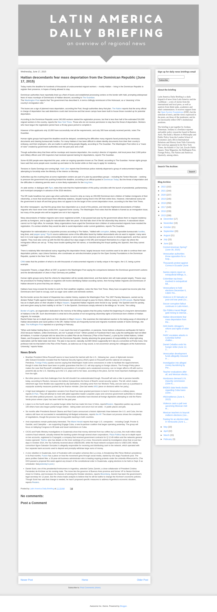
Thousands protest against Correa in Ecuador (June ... (175, 265)
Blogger (123, 606)
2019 (163, 199)
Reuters (109, 404)
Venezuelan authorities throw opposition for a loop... (174, 256)
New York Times (65, 122)
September (169, 231)
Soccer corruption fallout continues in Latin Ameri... (176, 304)
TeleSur (44, 440)
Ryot (51, 188)
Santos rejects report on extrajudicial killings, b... (175, 273)
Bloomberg (105, 474)
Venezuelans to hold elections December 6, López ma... (174, 290)
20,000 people (126, 300)
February (168, 439)
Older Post (142, 580)
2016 (163, 211)
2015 (163, 215)
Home (85, 580)
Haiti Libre (64, 169)
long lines (88, 182)
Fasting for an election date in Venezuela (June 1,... (176, 420)
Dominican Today (111, 179)
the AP (98, 414)
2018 (163, 203)
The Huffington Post (34, 324)
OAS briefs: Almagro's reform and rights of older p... (176, 328)
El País (35, 394)
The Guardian (89, 97)
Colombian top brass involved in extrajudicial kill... (175, 281)
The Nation (117, 108)
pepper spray (39, 234)
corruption (105, 231)
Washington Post (32, 100)
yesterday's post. (46, 464)
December (169, 219)
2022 (163, 186)
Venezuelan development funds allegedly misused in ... (175, 356)
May (166, 427)
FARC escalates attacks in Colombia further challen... (175, 338)
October (168, 227)
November (169, 223)
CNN (23, 262)
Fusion (45, 456)
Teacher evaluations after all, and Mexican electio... (176, 373)
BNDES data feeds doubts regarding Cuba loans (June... (175, 390)
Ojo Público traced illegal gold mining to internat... (175, 311)
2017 (163, 207)
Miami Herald (77, 422)
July (166, 239)
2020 (163, 195)
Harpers (66, 303)
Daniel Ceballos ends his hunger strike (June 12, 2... (175, 347)
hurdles (141, 231)
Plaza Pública (115, 434)
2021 (163, 191)
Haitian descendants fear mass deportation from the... (174, 319)
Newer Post (27, 580)
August (167, 235)
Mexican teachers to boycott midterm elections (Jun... (176, 413)
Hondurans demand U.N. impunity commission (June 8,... (174, 381)
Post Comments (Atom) (90, 587)
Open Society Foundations (172, 112)
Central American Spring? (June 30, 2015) (175, 248)
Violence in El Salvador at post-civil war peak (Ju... (175, 298)
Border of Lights (28, 311)
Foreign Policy (41, 363)
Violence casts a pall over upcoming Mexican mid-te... (175, 406)
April (166, 431)
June (166, 243)
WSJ (96, 386)
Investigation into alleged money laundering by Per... (174, 365)
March (167, 435)
